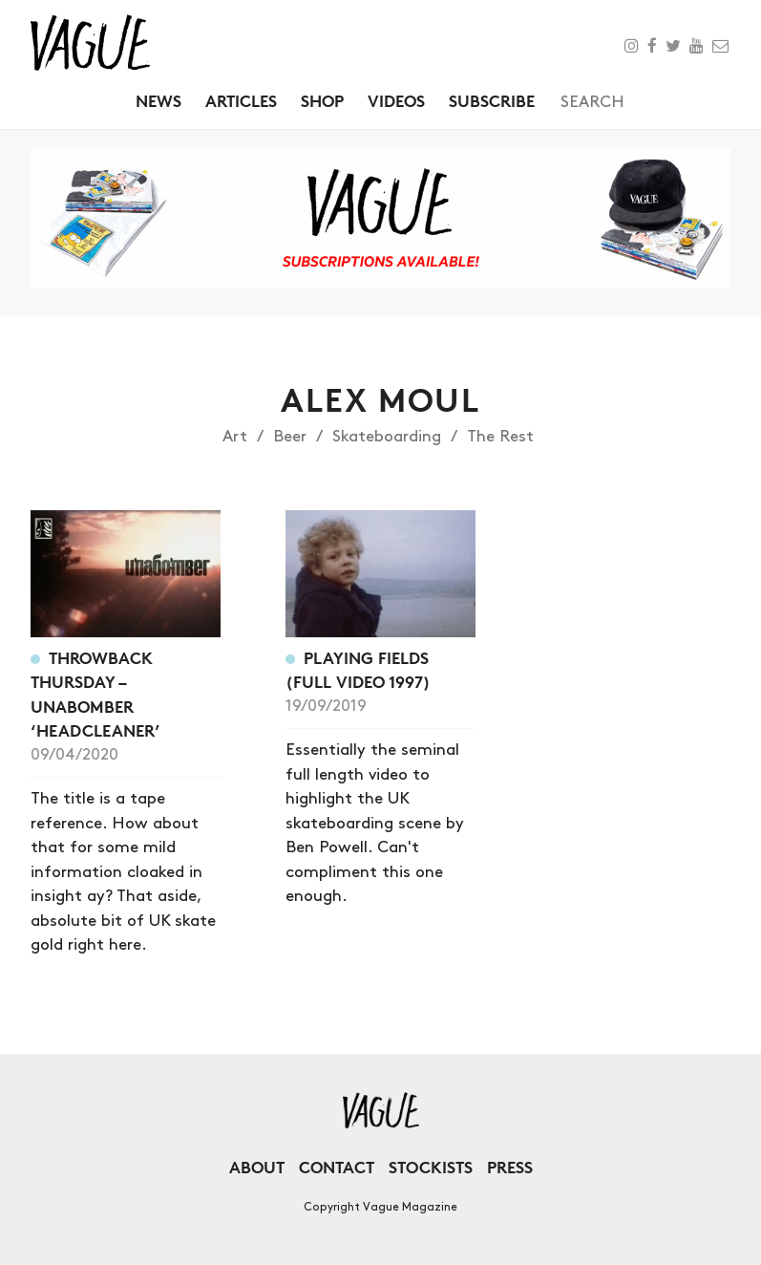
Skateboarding (386, 436)
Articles (241, 101)
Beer (290, 436)
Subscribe (492, 101)
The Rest (500, 436)
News (158, 101)
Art (234, 436)
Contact (336, 1167)
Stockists (431, 1167)
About (257, 1167)
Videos (396, 101)
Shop (322, 101)
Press (510, 1167)
